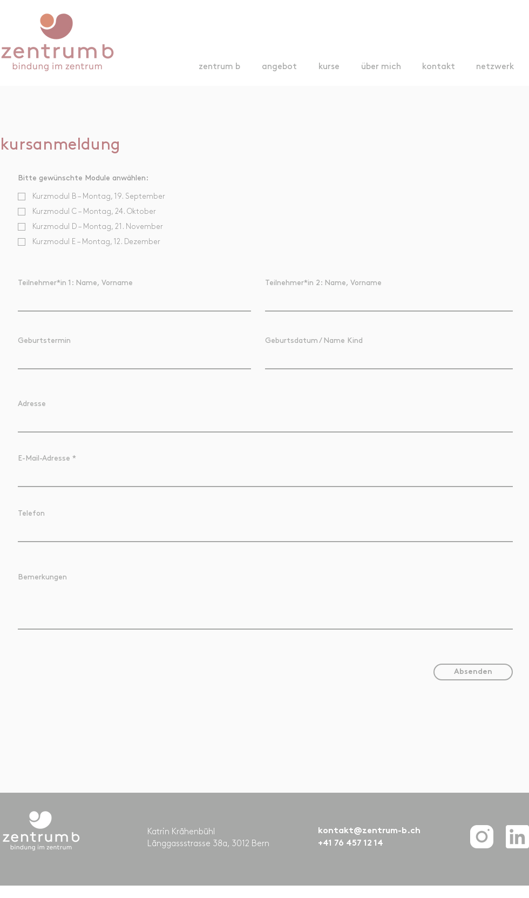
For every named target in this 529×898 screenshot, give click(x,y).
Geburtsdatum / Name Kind (314, 340)
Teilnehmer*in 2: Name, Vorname (323, 282)
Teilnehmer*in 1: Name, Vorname (75, 282)
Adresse (32, 403)
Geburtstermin (44, 340)
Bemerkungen (42, 576)
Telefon (31, 513)
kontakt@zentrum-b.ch (369, 831)
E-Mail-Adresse (44, 458)
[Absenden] (473, 672)
